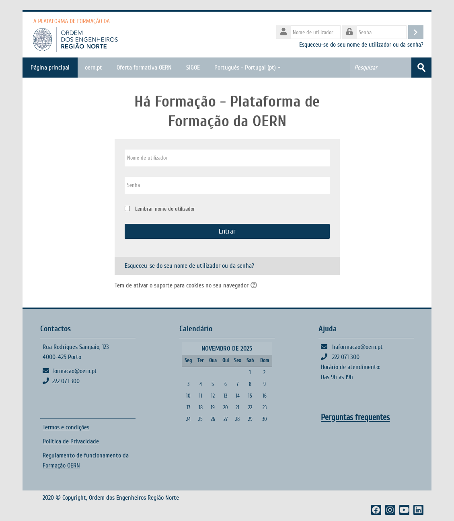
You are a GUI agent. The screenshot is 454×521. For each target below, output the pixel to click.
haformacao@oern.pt (357, 347)
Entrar (227, 231)
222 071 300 (66, 381)
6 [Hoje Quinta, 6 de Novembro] (225, 384)
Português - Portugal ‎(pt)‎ (247, 67)
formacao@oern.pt (74, 371)
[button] (255, 285)
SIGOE (193, 67)
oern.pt (93, 67)
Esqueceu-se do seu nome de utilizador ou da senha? (361, 44)
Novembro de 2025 (226, 348)
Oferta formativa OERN (144, 67)
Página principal (50, 67)
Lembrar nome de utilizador (165, 208)
